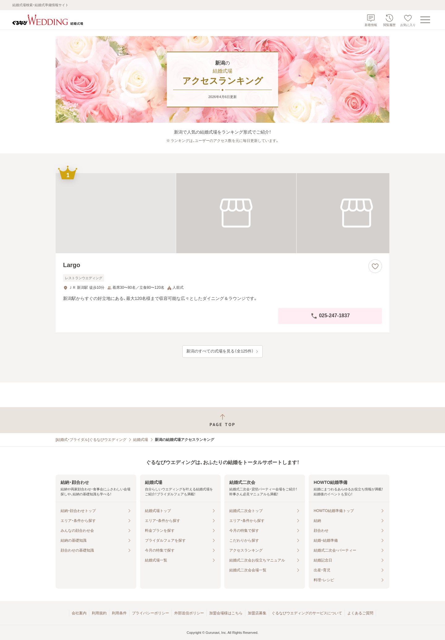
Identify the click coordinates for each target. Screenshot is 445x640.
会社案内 (79, 613)
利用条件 (119, 613)
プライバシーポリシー (150, 613)
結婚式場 (140, 439)
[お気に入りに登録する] (375, 266)
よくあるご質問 (360, 613)
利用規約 (99, 613)
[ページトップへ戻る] (222, 420)
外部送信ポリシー (189, 613)
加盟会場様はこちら (226, 613)
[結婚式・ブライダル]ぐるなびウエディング (91, 439)
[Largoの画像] (222, 213)
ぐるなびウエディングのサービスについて (307, 613)
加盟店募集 (257, 613)
